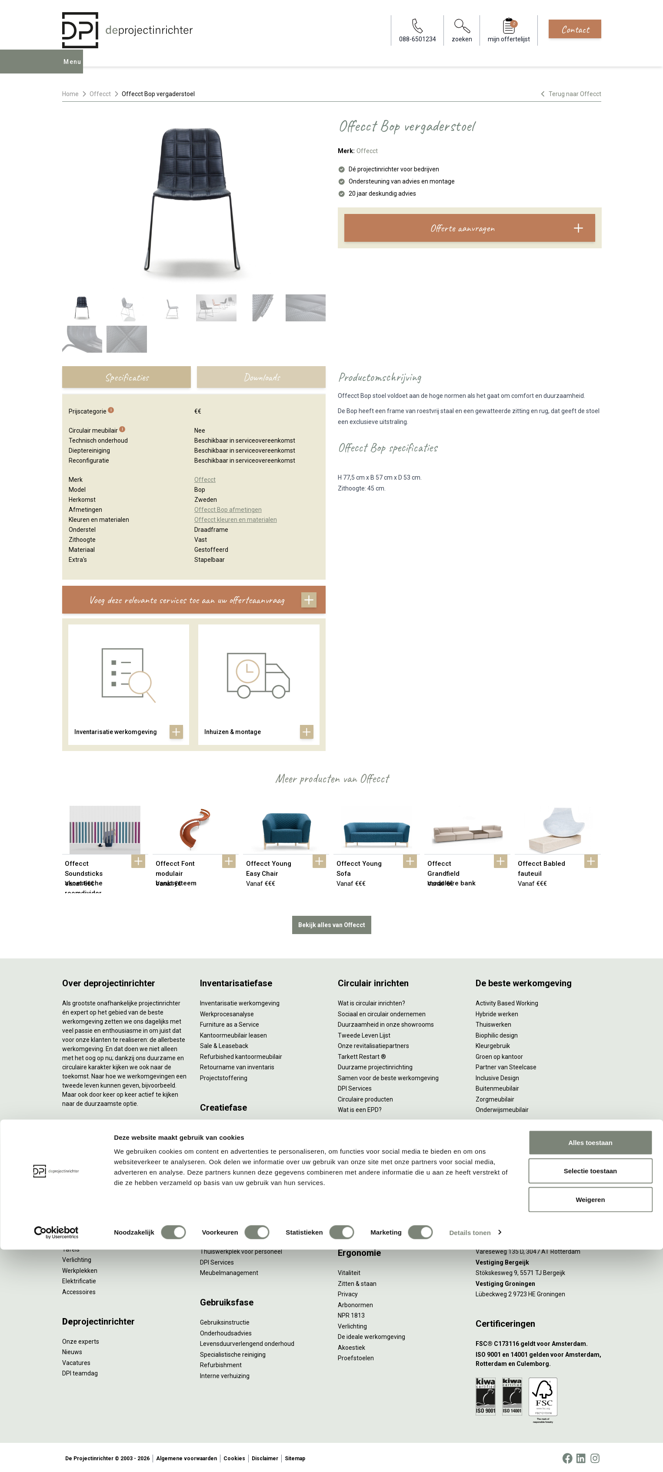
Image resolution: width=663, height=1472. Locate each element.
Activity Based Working (507, 1001)
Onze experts (80, 1339)
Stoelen (72, 1236)
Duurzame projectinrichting (375, 1065)
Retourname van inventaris (237, 1065)
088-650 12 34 (499, 1157)
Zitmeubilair (78, 1204)
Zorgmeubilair (495, 1097)
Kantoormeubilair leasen (233, 1033)
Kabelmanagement (226, 1189)
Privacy (348, 1292)
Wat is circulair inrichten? (371, 1001)
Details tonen (469, 1455)
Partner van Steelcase (506, 1065)
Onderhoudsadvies (226, 1331)
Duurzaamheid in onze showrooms (386, 1022)
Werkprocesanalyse (227, 1011)
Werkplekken (79, 1268)
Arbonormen (355, 1302)
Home (70, 93)
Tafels (71, 1247)
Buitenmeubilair (497, 1086)
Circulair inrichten (223, 1146)
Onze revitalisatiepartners (373, 1044)
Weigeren (590, 1421)
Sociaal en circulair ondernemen (382, 1011)
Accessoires (79, 1289)
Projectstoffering (86, 1183)
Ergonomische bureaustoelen (102, 1151)
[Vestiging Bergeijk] (538, 1260)
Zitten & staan (357, 1281)
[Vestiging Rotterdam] (538, 1239)
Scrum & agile (357, 1210)
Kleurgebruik (493, 1044)
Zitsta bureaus (82, 1161)
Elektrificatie (79, 1279)
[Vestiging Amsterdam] (538, 1217)
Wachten (350, 1189)
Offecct (100, 93)
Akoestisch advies (225, 1157)
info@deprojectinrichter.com (519, 1168)
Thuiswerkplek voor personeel (241, 1249)
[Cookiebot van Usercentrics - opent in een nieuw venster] (56, 1455)
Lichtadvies (215, 1178)
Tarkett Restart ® (362, 1054)
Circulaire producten (365, 1097)
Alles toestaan (590, 1365)
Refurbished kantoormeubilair (241, 1054)
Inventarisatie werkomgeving (240, 1001)
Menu (74, 67)
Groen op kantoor (499, 1054)
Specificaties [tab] (126, 377)
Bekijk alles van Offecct (331, 922)
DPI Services (217, 1260)
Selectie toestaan (590, 1393)
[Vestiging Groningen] (538, 1281)
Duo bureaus (79, 1172)
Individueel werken (363, 1168)
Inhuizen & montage (227, 1238)
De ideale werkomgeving (371, 1335)
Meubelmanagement (229, 1271)
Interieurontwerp (223, 1125)
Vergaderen (354, 1157)
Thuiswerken (493, 1022)
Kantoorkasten (82, 1215)
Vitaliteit (349, 1271)
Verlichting (76, 1258)
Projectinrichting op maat (372, 1221)
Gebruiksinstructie (225, 1320)
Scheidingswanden (88, 1225)
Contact (575, 29)
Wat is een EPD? (360, 1108)
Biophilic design (497, 1033)
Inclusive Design (497, 1075)
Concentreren (357, 1178)
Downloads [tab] (261, 377)
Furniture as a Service (229, 1022)
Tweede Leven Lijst (364, 1033)
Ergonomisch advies (227, 1168)
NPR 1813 (351, 1313)
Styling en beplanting (228, 1136)
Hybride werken (497, 1011)
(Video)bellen (356, 1200)
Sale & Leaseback (224, 1044)
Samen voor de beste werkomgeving (388, 1075)
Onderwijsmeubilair (502, 1108)
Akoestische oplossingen (96, 1194)
